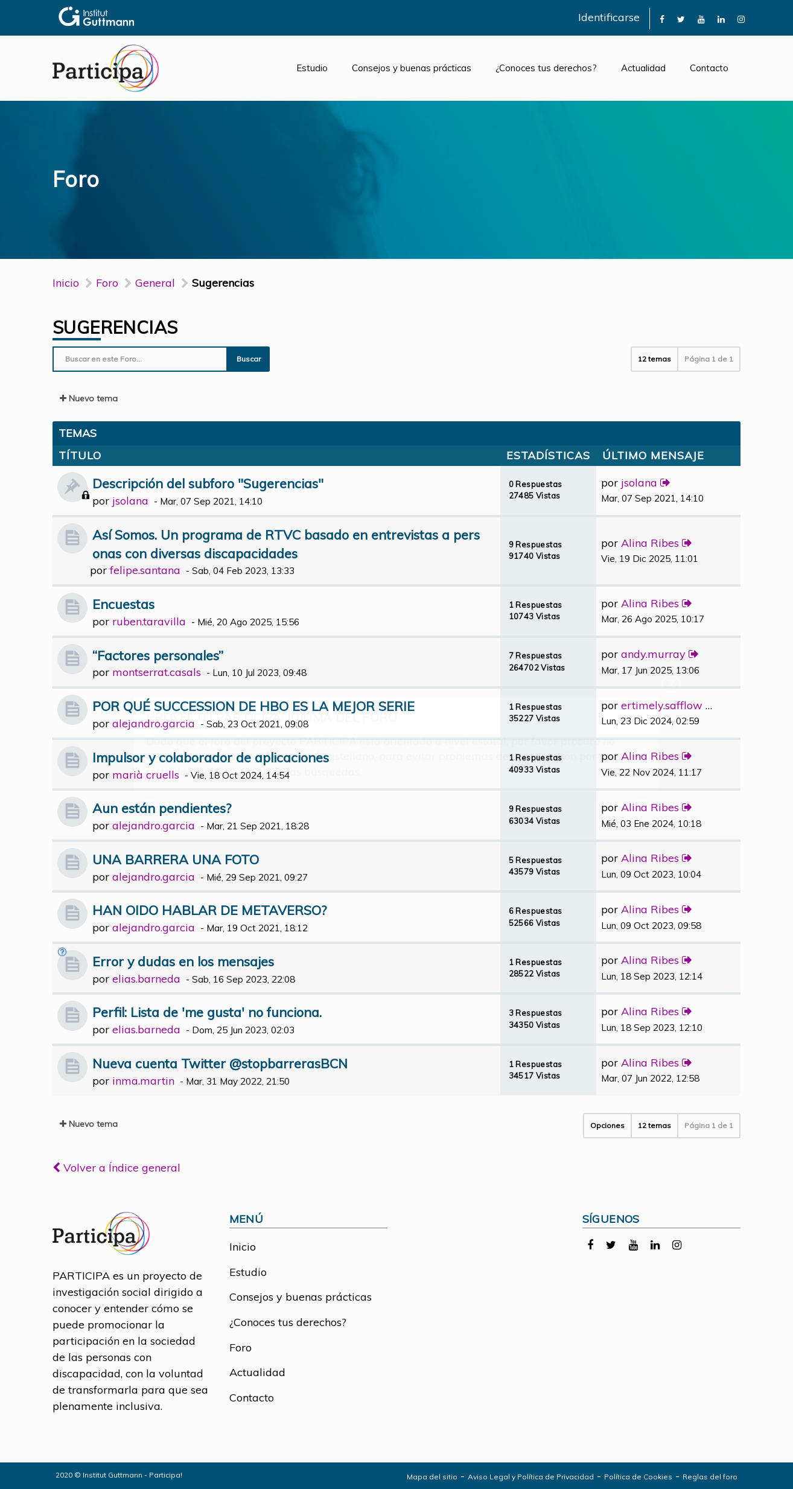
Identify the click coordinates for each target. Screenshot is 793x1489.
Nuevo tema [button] (89, 398)
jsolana (130, 501)
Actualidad (643, 68)
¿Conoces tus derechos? (546, 68)
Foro (240, 1347)
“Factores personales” (157, 655)
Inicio (66, 283)
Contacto (709, 68)
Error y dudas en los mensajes (183, 961)
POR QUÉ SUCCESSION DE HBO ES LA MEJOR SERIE (253, 706)
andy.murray (653, 654)
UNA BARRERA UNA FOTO (175, 859)
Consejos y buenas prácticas (411, 68)
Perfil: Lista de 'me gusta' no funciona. (207, 1012)
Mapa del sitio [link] (432, 1476)
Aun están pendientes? (161, 808)
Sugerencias (115, 327)
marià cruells (145, 775)
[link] (662, 18)
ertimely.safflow (661, 705)
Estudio (312, 68)
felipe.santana (145, 570)
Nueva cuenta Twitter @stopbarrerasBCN (220, 1063)
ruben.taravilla (149, 621)
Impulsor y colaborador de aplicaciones (210, 757)
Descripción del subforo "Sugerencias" (207, 483)
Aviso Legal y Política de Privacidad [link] (531, 1476)
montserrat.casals (156, 672)
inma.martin (143, 1081)
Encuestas (123, 604)
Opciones (607, 1125)
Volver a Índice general (116, 1168)
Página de (708, 358)
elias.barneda (146, 979)
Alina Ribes (650, 543)
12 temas (654, 358)
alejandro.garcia (153, 723)
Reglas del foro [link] (710, 1476)
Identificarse (609, 17)
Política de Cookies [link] (638, 1476)
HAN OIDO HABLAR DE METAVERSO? (209, 910)
